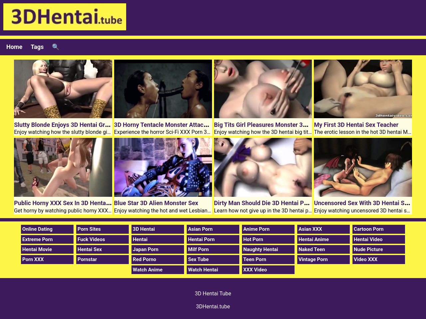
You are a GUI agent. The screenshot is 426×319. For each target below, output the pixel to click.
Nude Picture (368, 249)
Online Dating (37, 229)
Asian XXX (310, 229)
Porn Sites (89, 229)
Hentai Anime (314, 239)
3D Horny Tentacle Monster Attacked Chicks (173, 124)
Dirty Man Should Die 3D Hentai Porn (263, 202)
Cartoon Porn (369, 229)
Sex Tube (198, 259)
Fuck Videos (91, 239)
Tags (37, 46)
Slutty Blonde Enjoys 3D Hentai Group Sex (70, 124)
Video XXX (365, 259)
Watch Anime (147, 270)
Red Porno (144, 259)
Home (14, 46)
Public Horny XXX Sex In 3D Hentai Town (68, 202)
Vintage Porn (313, 259)
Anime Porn (256, 229)
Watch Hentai (203, 270)
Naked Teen (312, 249)
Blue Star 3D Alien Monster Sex (156, 202)
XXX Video (255, 270)
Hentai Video (368, 239)
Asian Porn (200, 229)
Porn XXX (33, 259)
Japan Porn (145, 249)
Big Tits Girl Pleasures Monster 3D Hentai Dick (276, 124)
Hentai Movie (37, 249)
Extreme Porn (37, 239)
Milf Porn (198, 249)
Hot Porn (253, 239)
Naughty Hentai (260, 249)
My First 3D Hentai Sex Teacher (356, 124)
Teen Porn (254, 259)
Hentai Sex (90, 249)
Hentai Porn (201, 239)
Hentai (140, 239)
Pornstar (87, 259)
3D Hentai (144, 229)
